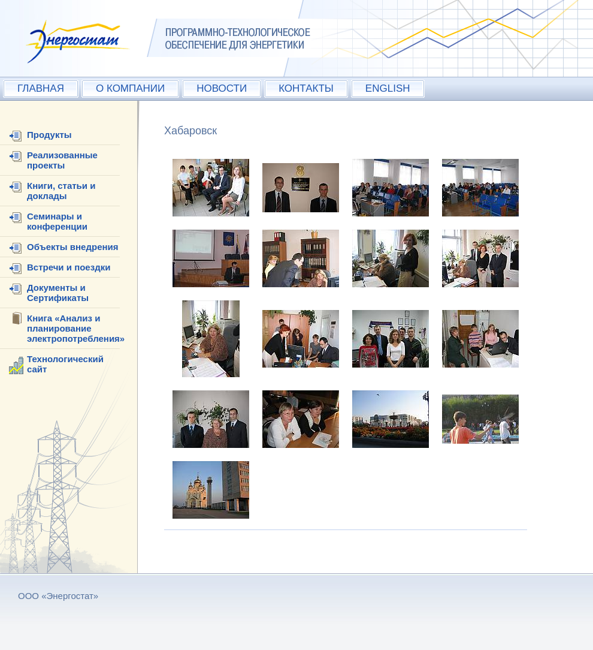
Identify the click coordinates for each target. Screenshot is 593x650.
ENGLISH (387, 88)
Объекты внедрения (73, 247)
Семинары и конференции (57, 221)
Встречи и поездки (68, 267)
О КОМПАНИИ (130, 88)
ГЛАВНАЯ (40, 88)
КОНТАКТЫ (306, 88)
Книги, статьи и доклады (61, 190)
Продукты (49, 135)
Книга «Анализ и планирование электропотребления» (76, 328)
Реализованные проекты (62, 160)
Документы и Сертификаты (58, 292)
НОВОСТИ (221, 88)
